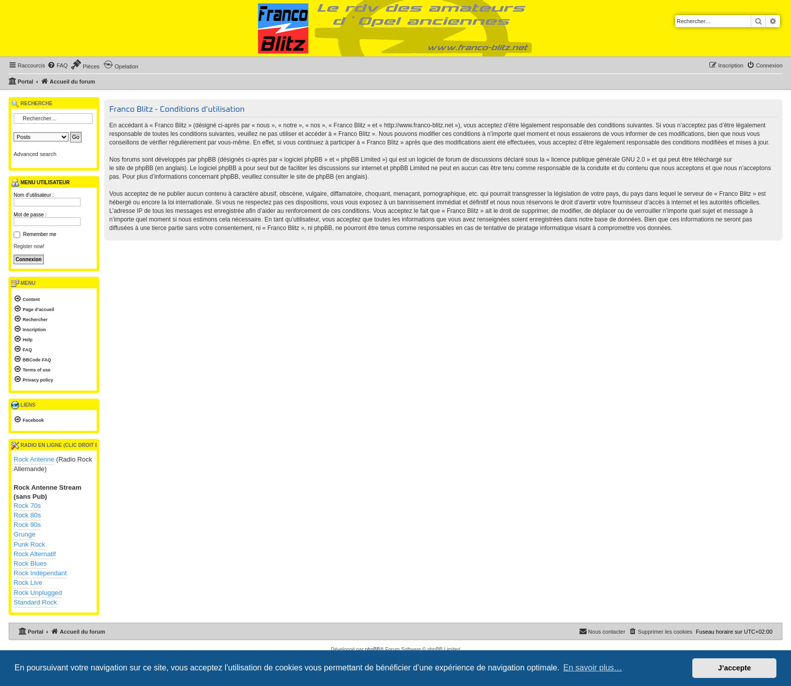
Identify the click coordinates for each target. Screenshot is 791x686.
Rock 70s (27, 505)
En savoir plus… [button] (592, 667)
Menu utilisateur (40, 183)
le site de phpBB (131, 168)
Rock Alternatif (35, 554)
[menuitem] (57, 65)
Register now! (29, 246)
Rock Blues (30, 563)
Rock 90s (27, 524)
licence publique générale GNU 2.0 (598, 159)
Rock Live (28, 582)
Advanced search (35, 154)
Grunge (24, 534)
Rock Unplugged (38, 592)
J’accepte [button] (734, 668)
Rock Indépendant (40, 573)
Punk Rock (29, 544)
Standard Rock (35, 602)
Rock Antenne (34, 459)
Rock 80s (27, 515)
